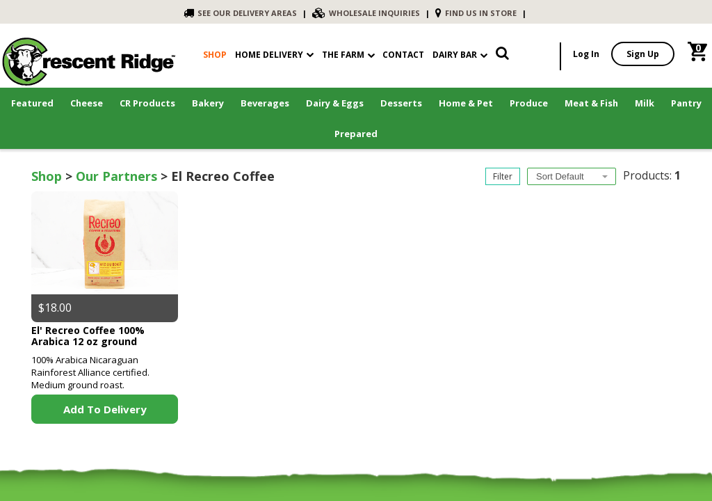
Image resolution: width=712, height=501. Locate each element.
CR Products (147, 103)
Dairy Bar (459, 55)
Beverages (265, 103)
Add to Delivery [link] (105, 409)
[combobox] (571, 176)
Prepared (356, 133)
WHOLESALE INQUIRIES (366, 13)
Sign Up (642, 54)
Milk (644, 103)
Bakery (208, 103)
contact (403, 55)
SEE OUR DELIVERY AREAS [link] (240, 13)
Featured (32, 103)
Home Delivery (269, 55)
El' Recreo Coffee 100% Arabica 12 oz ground (88, 335)
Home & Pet (466, 103)
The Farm (348, 55)
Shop (46, 176)
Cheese (86, 103)
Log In (586, 54)
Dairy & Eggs (335, 103)
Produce (529, 103)
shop (215, 55)
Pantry (686, 103)
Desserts (401, 103)
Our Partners (116, 176)
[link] (502, 56)
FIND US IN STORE (476, 13)
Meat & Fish (591, 103)
